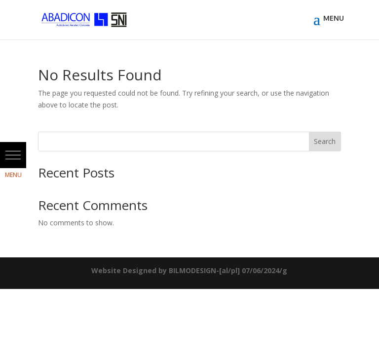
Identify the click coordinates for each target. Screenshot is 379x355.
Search (325, 141)
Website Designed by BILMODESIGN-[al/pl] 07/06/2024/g (189, 270)
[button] (13, 155)
